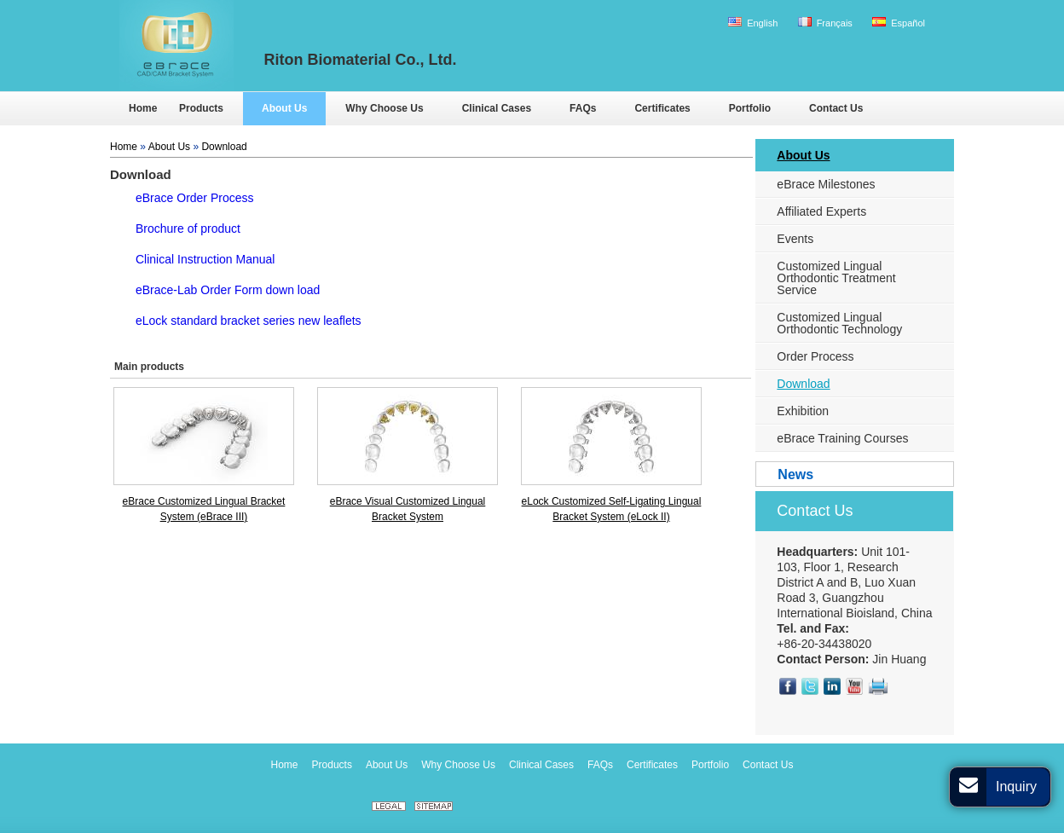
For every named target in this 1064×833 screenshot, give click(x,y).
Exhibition (803, 411)
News (795, 474)
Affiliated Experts (821, 211)
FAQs (600, 765)
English (753, 22)
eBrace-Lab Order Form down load (228, 290)
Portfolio (710, 765)
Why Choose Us (458, 765)
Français (825, 22)
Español (898, 22)
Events (795, 239)
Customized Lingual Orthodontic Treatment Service (836, 278)
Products (332, 765)
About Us (169, 147)
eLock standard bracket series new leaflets (248, 320)
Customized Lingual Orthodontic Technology (839, 323)
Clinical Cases (541, 765)
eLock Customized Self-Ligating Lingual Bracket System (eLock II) (612, 509)
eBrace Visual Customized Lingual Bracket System (408, 509)
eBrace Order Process (195, 198)
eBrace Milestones (826, 184)
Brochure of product (188, 228)
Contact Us (815, 510)
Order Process (815, 356)
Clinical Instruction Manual (205, 259)
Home (123, 147)
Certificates (652, 765)
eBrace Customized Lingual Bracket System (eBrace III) (204, 509)
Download (223, 147)
